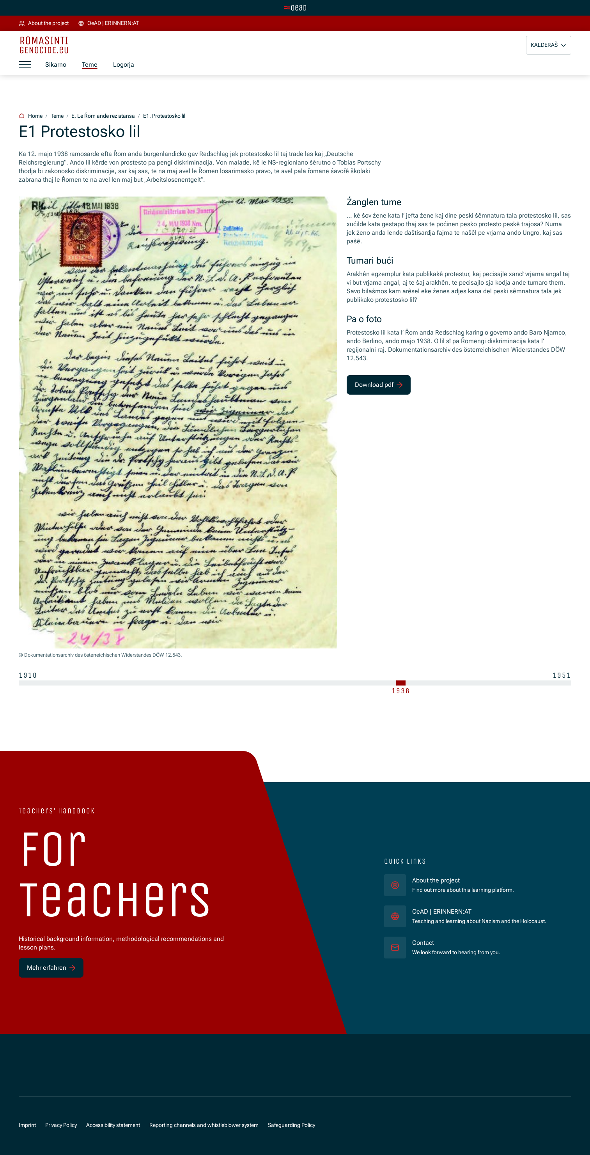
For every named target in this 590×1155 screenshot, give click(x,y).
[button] (548, 45)
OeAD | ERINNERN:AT (479, 911)
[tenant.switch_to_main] (295, 8)
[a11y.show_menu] (25, 65)
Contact (423, 942)
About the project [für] (436, 880)
